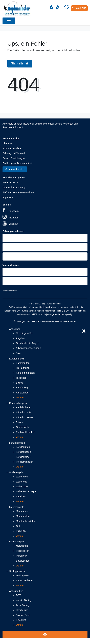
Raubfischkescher (25, 432)
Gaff (18, 526)
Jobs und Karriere (12, 148)
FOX (18, 595)
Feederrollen (22, 550)
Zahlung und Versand (14, 153)
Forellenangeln (17, 442)
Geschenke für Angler (27, 343)
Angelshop (14, 329)
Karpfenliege (22, 387)
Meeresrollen (23, 516)
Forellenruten (23, 447)
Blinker (19, 422)
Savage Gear (23, 615)
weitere (20, 397)
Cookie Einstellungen (14, 158)
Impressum (8, 197)
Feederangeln (16, 541)
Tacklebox (21, 377)
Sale (18, 353)
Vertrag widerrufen (14, 169)
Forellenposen (23, 452)
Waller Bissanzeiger (26, 491)
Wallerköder (22, 486)
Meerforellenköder (25, 521)
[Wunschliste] (66, 7)
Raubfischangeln (18, 403)
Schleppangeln (17, 571)
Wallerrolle (21, 481)
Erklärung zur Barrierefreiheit (18, 163)
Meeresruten (22, 511)
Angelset (20, 338)
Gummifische (23, 427)
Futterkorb (21, 555)
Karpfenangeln (17, 358)
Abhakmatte (22, 392)
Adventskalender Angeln (28, 348)
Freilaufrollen (23, 368)
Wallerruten (22, 476)
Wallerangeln (16, 472)
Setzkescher (22, 560)
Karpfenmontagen (25, 372)
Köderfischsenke (24, 417)
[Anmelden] (51, 7)
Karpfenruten (23, 363)
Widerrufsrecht (10, 182)
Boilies (19, 382)
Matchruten (22, 545)
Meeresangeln (16, 507)
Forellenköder (23, 457)
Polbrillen (21, 531)
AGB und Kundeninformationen (19, 192)
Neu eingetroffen (24, 333)
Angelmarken (16, 591)
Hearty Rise (22, 610)
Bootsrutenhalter (24, 580)
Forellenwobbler (24, 461)
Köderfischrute (23, 412)
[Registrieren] (58, 7)
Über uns (7, 143)
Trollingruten (22, 575)
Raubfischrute (23, 407)
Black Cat (21, 620)
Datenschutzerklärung (14, 187)
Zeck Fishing (22, 605)
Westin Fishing (23, 600)
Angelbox (21, 496)
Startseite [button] (20, 63)
